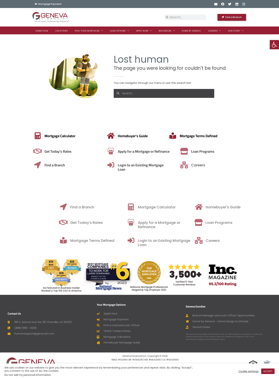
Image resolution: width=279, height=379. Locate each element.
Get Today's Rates (15, 151)
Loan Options (119, 30)
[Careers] (227, 165)
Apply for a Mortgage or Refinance (111, 151)
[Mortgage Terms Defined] (129, 135)
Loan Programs (245, 151)
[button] (274, 44)
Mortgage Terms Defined (155, 136)
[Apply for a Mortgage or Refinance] (78, 151)
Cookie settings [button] (248, 371)
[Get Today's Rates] (99, 222)
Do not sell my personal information (27, 375)
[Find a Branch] (99, 207)
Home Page (42, 30)
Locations (61, 30)
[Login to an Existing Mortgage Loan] (143, 165)
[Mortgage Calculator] (167, 207)
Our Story (235, 30)
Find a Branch (12, 165)
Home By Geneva (191, 30)
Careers (214, 30)
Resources (167, 30)
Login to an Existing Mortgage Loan (173, 167)
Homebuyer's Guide (260, 207)
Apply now (144, 30)
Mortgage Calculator (17, 136)
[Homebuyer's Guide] (235, 207)
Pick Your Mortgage (89, 30)
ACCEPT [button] (267, 371)
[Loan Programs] (226, 151)
